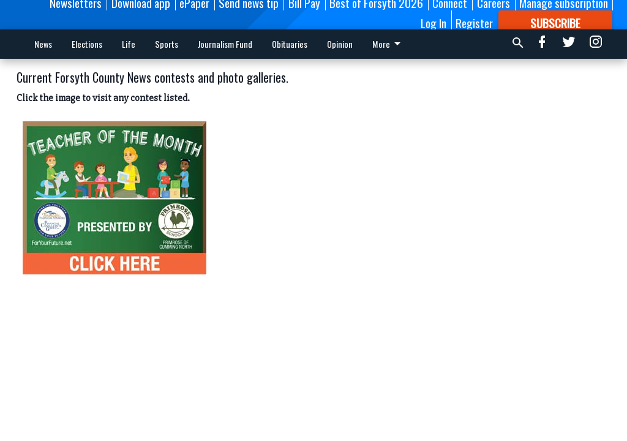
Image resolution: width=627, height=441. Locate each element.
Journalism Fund (225, 43)
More (388, 43)
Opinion (340, 43)
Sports (166, 43)
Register (474, 23)
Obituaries (289, 43)
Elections (87, 43)
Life (128, 43)
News (43, 43)
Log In (433, 23)
